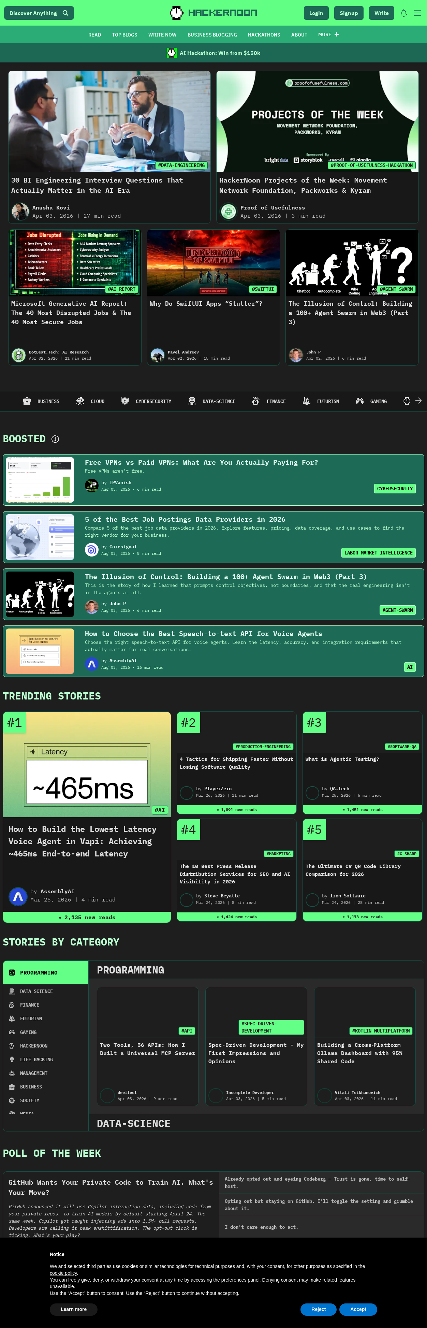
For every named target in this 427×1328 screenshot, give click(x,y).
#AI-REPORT (121, 289)
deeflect (127, 1092)
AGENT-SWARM (398, 610)
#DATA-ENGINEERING (181, 165)
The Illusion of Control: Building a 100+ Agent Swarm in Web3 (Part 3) (350, 313)
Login (316, 13)
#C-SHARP (406, 853)
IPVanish (120, 482)
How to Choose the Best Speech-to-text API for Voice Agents (203, 633)
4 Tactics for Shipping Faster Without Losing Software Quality (236, 763)
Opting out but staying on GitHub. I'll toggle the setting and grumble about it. (319, 1204)
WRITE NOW (162, 35)
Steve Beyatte (222, 896)
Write (381, 13)
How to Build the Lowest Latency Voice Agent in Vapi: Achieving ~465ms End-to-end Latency (83, 841)
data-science (134, 1123)
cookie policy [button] (63, 1273)
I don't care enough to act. (261, 1227)
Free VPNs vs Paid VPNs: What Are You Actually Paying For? (201, 462)
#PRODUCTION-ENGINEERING (263, 746)
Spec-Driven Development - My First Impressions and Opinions (256, 1053)
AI (410, 667)
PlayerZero (218, 788)
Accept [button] (358, 1309)
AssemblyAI (123, 661)
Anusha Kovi (51, 207)
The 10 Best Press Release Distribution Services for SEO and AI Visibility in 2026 (235, 874)
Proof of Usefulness (272, 207)
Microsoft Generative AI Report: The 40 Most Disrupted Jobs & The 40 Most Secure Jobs (71, 313)
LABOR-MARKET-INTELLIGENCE (378, 553)
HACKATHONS (264, 35)
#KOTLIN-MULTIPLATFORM (381, 1031)
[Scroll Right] (418, 401)
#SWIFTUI (263, 289)
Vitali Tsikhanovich (357, 1092)
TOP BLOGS (124, 35)
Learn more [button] (74, 1309)
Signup (349, 13)
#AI (160, 810)
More (328, 34)
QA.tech (339, 788)
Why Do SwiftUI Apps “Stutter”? (206, 303)
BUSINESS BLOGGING (212, 35)
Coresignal (123, 547)
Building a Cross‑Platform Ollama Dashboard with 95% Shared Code (359, 1053)
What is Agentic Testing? (342, 759)
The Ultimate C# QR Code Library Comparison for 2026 (353, 870)
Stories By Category (61, 941)
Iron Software (348, 896)
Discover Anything (39, 13)
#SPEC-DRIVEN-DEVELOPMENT (259, 1027)
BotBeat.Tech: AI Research (59, 352)
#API (186, 1031)
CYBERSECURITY (395, 489)
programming (130, 969)
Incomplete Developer (250, 1092)
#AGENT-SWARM (396, 289)
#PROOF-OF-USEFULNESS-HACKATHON (372, 165)
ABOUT (299, 35)
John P (313, 352)
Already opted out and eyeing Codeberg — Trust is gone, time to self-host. (317, 1182)
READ (94, 35)
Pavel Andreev (183, 352)
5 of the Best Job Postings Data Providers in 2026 (185, 519)
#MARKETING (279, 853)
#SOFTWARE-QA (402, 746)
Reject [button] (318, 1309)
